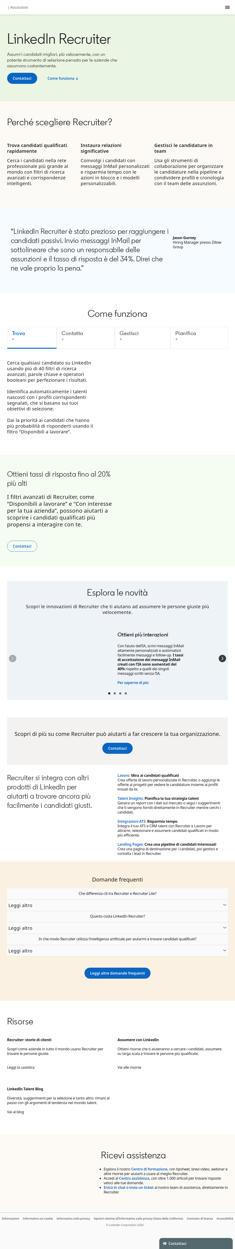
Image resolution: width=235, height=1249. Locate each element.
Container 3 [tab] (120, 693)
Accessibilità (225, 1219)
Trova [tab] (18, 333)
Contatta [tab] (72, 333)
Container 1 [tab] (109, 693)
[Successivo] (222, 658)
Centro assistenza (134, 1178)
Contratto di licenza (200, 1219)
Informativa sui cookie (38, 1219)
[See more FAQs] (117, 973)
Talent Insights (130, 798)
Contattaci (22, 546)
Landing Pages (130, 844)
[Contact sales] (22, 78)
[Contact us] (117, 748)
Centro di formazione (149, 1169)
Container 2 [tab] (115, 693)
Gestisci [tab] (129, 333)
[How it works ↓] (63, 78)
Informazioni (10, 1219)
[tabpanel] (117, 400)
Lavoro (123, 775)
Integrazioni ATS (131, 821)
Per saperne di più (133, 682)
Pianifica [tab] (185, 333)
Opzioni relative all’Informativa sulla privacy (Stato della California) (138, 1219)
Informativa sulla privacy (73, 1219)
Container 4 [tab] (126, 693)
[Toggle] (225, 1243)
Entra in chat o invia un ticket (129, 1187)
